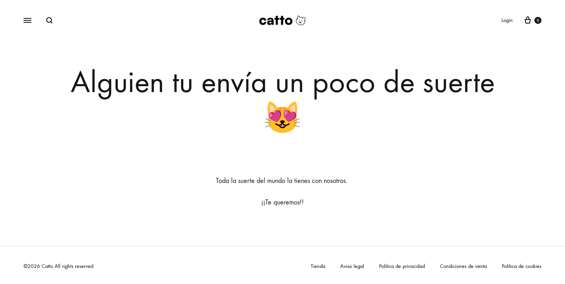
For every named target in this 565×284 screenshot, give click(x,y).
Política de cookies (521, 266)
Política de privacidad (402, 266)
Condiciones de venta (463, 266)
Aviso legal (352, 266)
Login (507, 20)
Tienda (318, 266)
